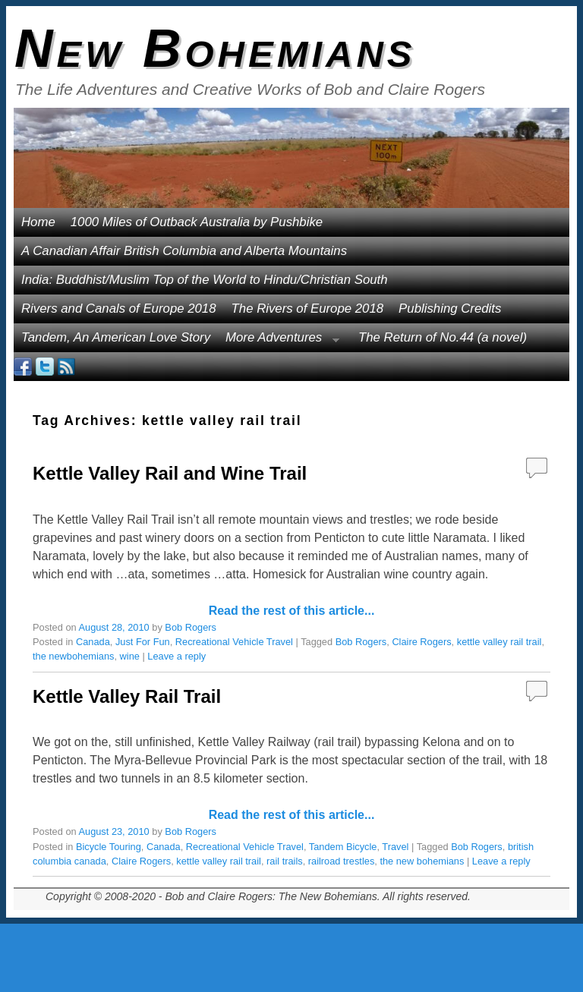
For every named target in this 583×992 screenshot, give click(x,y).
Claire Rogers (421, 641)
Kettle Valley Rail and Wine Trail (170, 473)
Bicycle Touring (108, 846)
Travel (395, 846)
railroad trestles (341, 861)
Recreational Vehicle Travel (234, 641)
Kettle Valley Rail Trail (127, 696)
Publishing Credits (450, 308)
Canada (93, 641)
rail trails (284, 861)
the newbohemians (73, 656)
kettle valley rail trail (499, 641)
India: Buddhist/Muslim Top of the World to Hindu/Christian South (204, 279)
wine (130, 656)
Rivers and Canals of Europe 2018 (118, 308)
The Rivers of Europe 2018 (308, 308)
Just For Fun (142, 641)
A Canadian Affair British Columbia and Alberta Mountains (184, 251)
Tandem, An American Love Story (115, 337)
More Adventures (278, 341)
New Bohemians (215, 48)
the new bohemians (422, 861)
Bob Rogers (190, 627)
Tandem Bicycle (343, 846)
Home (38, 222)
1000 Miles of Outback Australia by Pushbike (197, 222)
